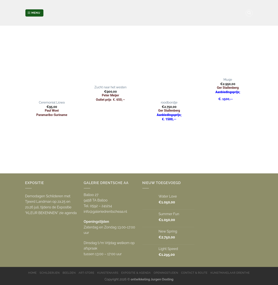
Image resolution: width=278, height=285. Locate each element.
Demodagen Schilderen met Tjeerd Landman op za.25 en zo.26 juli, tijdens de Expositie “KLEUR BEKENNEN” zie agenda (51, 204)
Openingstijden (166, 272)
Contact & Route (194, 272)
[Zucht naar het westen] (110, 57)
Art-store (86, 272)
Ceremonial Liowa (52, 102)
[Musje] (228, 53)
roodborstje (169, 102)
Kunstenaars (107, 272)
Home (32, 272)
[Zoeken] (249, 13)
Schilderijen (49, 272)
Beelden (69, 272)
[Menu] (34, 13)
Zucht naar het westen (110, 87)
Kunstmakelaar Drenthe (230, 272)
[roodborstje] (169, 64)
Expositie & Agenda (136, 272)
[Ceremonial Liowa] (52, 64)
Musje (228, 79)
